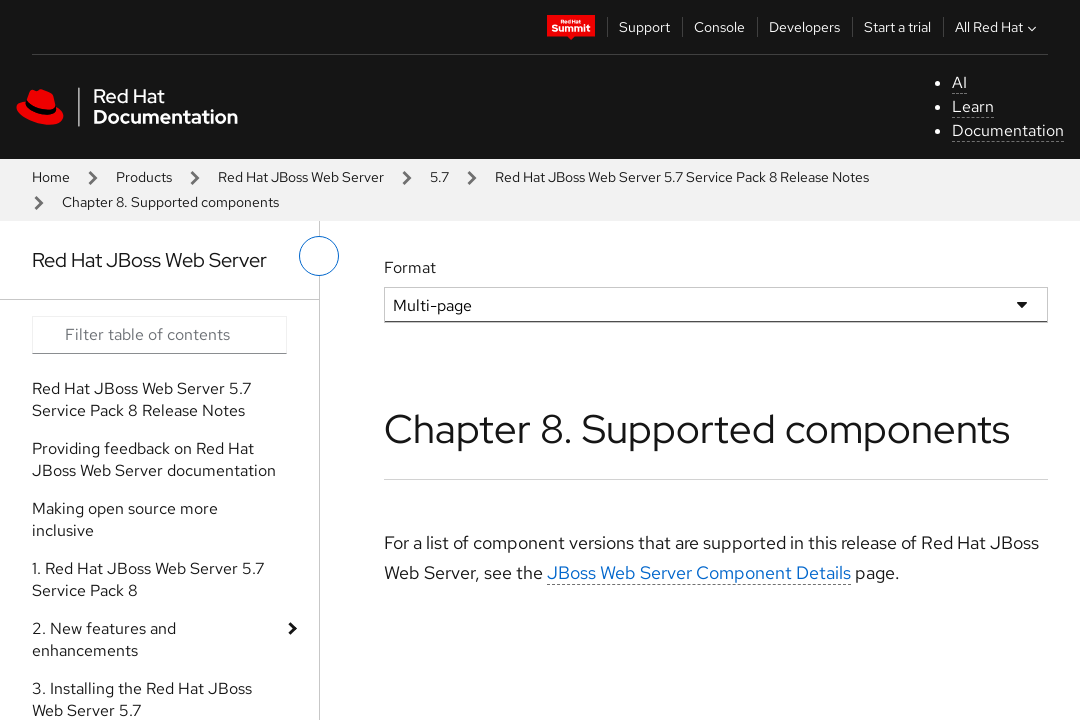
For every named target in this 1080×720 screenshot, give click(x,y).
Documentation (1008, 130)
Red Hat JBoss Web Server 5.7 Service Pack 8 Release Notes (682, 177)
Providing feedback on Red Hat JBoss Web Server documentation (154, 459)
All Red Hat (998, 27)
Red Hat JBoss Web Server (301, 177)
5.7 (439, 177)
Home (51, 177)
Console (719, 27)
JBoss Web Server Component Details (699, 572)
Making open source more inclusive (125, 519)
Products (144, 177)
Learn (973, 106)
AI (959, 82)
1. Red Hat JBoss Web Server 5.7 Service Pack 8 (148, 579)
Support (644, 27)
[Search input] (159, 335)
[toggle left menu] (319, 256)
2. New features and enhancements (104, 639)
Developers (804, 27)
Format (410, 267)
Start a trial (897, 27)
